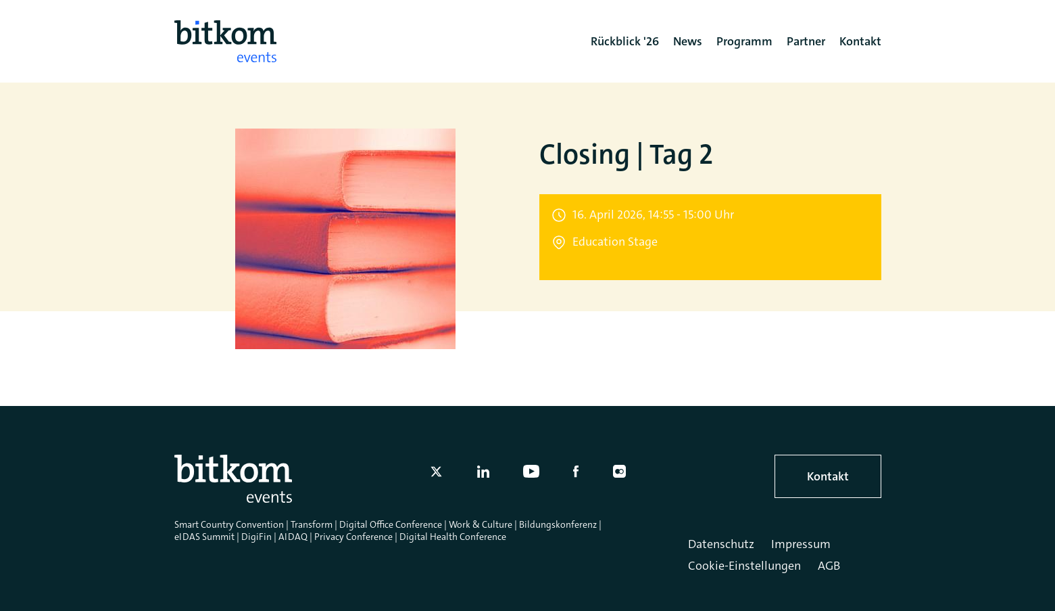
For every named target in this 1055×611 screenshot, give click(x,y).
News (687, 41)
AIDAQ (293, 536)
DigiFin (256, 536)
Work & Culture (480, 524)
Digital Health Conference (452, 536)
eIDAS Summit (204, 536)
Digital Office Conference (390, 524)
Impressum (801, 544)
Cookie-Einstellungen (744, 566)
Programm (744, 41)
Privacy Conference (353, 536)
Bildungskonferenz (558, 524)
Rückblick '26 (625, 41)
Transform (312, 524)
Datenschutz (721, 544)
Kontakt (828, 476)
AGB (829, 566)
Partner (806, 41)
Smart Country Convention (229, 524)
